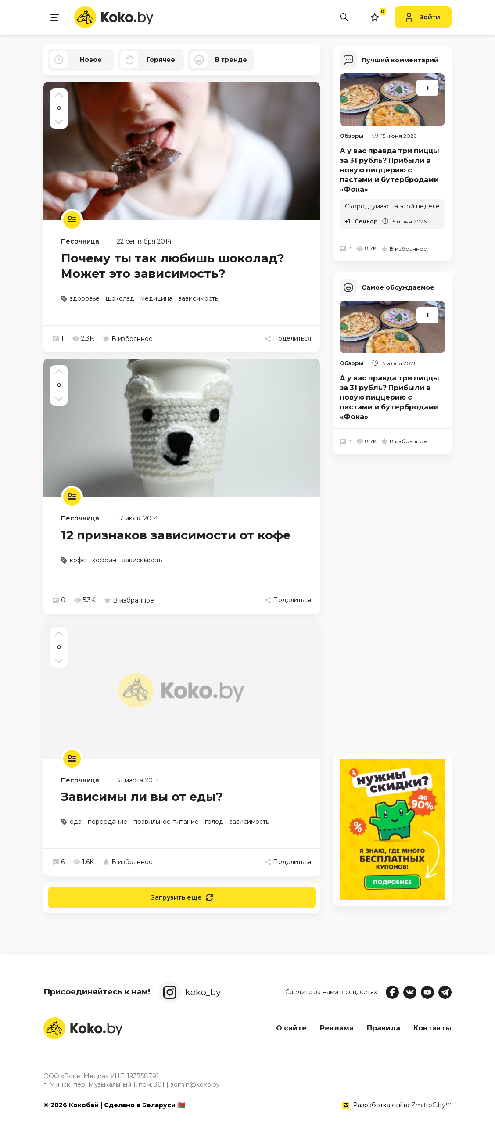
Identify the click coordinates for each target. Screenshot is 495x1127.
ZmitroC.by (428, 1105)
